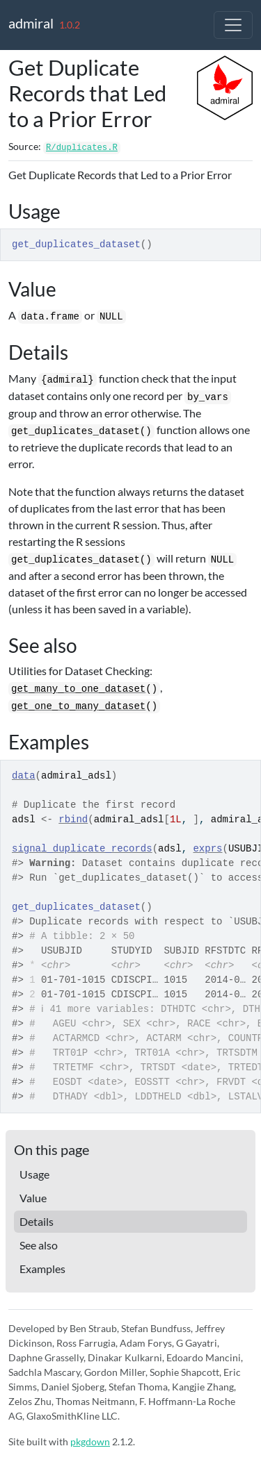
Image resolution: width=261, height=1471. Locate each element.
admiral (31, 23)
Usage (34, 1174)
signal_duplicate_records (82, 848)
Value (33, 1197)
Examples (42, 1268)
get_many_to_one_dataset (78, 689)
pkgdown (90, 1441)
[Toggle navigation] (233, 25)
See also (38, 1245)
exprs (207, 848)
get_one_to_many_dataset (78, 706)
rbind (73, 819)
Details (36, 1221)
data (23, 775)
